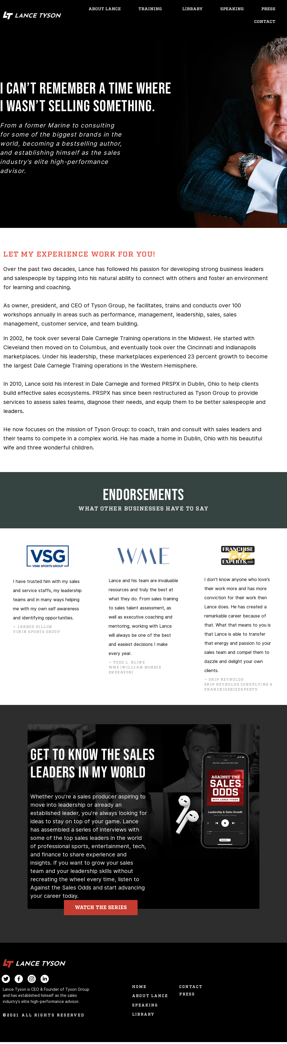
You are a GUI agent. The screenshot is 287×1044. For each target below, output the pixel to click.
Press (268, 9)
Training (151, 9)
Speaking (232, 9)
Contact (264, 22)
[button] (109, 908)
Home (139, 989)
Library (192, 9)
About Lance (104, 9)
